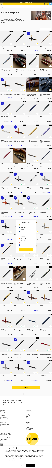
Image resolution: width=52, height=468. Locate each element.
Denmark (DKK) (22, 229)
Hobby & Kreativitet (30, 413)
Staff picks (28, 420)
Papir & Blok (28, 415)
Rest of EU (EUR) (23, 245)
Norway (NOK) (22, 227)
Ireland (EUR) (22, 233)
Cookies (2, 427)
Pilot (27, 423)
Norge (1, 441)
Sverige (2, 440)
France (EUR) (22, 236)
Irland (1, 445)
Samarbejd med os (4, 420)
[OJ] (26, 6)
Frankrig (2, 444)
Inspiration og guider (4, 418)
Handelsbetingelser (4, 424)
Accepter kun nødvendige (10, 460)
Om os (1, 414)
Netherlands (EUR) (23, 240)
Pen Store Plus (3, 417)
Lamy (27, 424)
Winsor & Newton (29, 428)
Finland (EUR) (22, 231)
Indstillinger (21, 465)
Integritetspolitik (4, 425)
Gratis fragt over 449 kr (26, 1)
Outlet (27, 417)
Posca (27, 427)
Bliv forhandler (3, 421)
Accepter (30, 465)
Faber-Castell (29, 426)
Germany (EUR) (22, 238)
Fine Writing (10, 9)
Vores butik (2, 415)
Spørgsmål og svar (4, 412)
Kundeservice (3, 411)
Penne (5, 9)
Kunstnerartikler (29, 411)
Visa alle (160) (29, 429)
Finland (1, 443)
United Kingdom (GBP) (24, 242)
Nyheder (28, 418)
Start (2, 9)
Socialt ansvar (3, 422)
